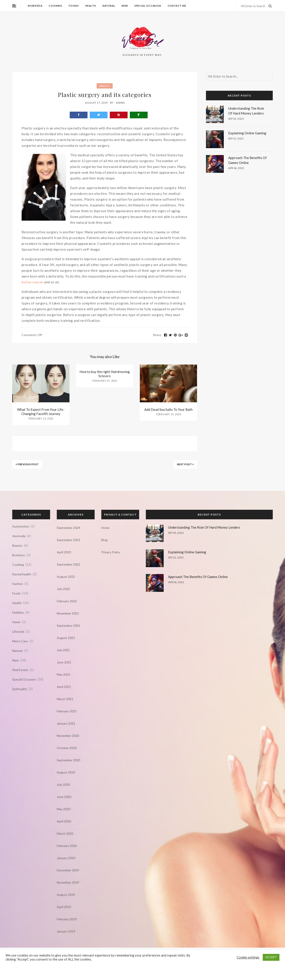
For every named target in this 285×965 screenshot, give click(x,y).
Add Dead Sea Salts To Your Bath (168, 409)
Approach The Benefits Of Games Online (198, 577)
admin (120, 102)
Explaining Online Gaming (247, 133)
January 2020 (66, 858)
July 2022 (63, 589)
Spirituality (19, 689)
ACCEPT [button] (271, 957)
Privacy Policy (110, 552)
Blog (104, 540)
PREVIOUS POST (27, 464)
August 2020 (66, 772)
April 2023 (64, 552)
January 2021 (66, 723)
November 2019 (68, 882)
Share (157, 335)
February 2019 (67, 919)
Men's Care (20, 641)
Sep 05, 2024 (236, 118)
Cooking (55, 5)
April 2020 (64, 821)
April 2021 (64, 687)
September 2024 (68, 528)
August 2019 (66, 895)
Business (18, 555)
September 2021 (68, 625)
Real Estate (20, 670)
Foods (74, 5)
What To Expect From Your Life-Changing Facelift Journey (41, 411)
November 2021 (68, 613)
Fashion (17, 584)
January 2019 (66, 931)
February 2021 (67, 711)
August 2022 (66, 576)
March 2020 (65, 833)
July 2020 (63, 784)
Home (16, 622)
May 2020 (63, 809)
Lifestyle (18, 631)
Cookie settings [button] (248, 957)
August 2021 (66, 638)
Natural (108, 5)
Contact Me (177, 5)
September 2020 (68, 760)
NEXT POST (185, 464)
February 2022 (67, 601)
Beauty (105, 86)
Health (90, 5)
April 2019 (64, 907)
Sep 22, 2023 (236, 138)
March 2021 (65, 699)
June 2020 (64, 797)
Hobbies (18, 612)
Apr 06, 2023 (236, 168)
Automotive (20, 526)
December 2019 (68, 870)
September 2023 (68, 540)
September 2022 (68, 564)
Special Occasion (147, 5)
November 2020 (68, 735)
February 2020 (67, 846)
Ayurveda (35, 5)
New (125, 5)
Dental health (21, 574)
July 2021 (63, 650)
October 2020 (67, 748)
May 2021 (63, 674)
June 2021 (64, 662)
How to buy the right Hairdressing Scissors (104, 374)
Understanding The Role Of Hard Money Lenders (204, 527)
